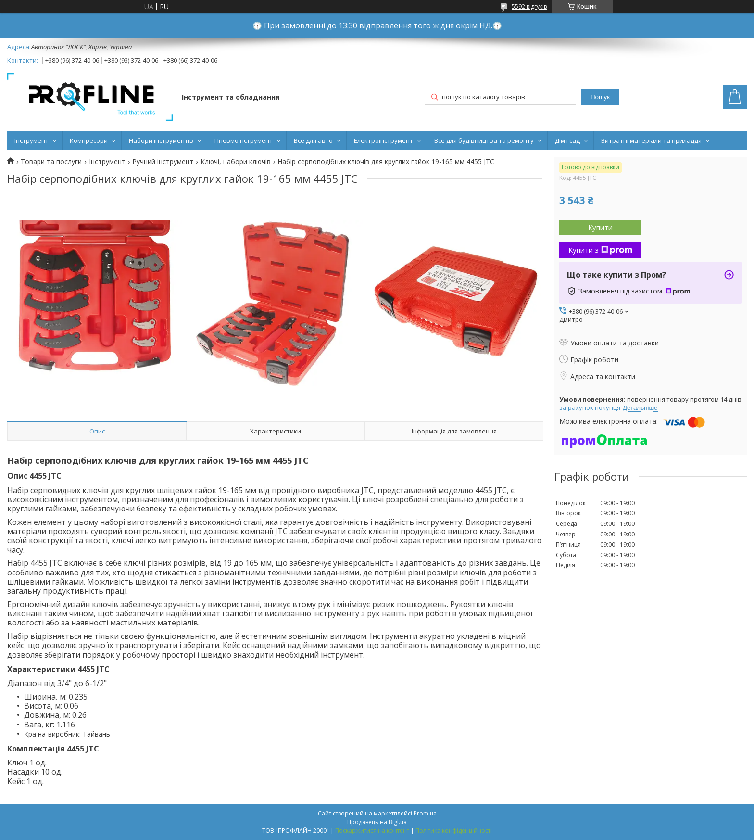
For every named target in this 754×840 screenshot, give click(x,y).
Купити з (600, 250)
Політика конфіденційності (453, 831)
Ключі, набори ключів (236, 161)
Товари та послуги (51, 161)
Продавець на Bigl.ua (377, 822)
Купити (600, 227)
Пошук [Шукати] (600, 97)
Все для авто (313, 140)
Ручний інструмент (162, 161)
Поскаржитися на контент (372, 831)
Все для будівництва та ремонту (484, 140)
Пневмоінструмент (243, 140)
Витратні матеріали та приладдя (651, 140)
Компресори (89, 140)
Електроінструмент (383, 140)
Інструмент (31, 140)
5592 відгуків (529, 6)
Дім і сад (567, 140)
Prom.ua (425, 813)
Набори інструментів (161, 140)
